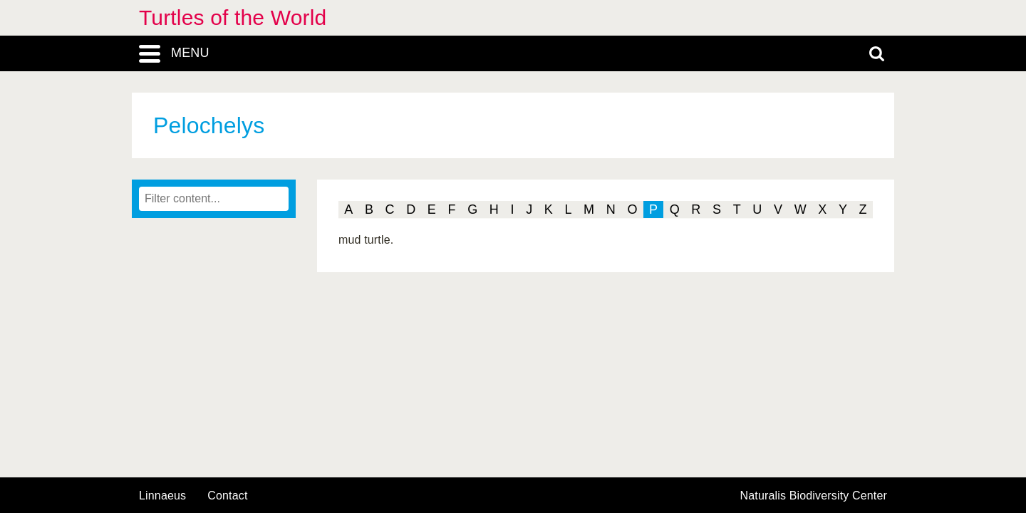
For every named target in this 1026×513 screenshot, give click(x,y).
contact (227, 495)
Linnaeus (162, 496)
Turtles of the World (232, 17)
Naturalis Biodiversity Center (814, 496)
